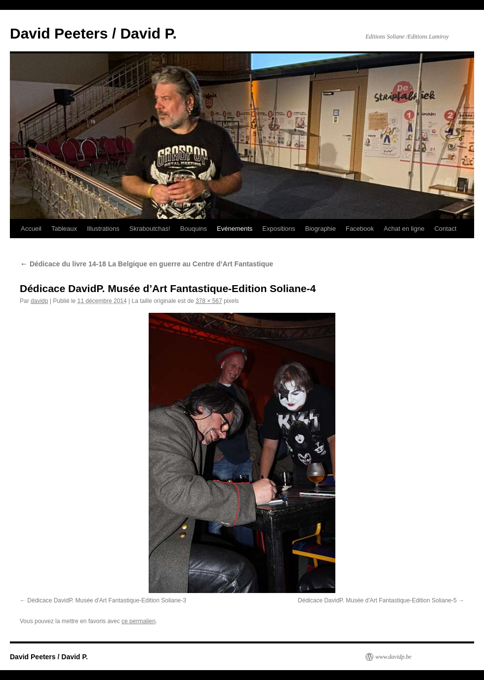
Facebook (360, 228)
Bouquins (193, 228)
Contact (445, 228)
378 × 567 (209, 301)
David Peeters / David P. (93, 33)
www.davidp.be (393, 656)
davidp (39, 301)
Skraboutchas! (149, 228)
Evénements (234, 228)
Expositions (278, 228)
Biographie (320, 228)
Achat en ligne (404, 228)
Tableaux (64, 228)
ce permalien (138, 621)
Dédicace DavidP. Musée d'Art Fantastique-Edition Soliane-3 (106, 600)
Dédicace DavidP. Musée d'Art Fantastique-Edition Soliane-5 (377, 600)
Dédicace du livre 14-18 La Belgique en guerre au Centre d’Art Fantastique (146, 264)
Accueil (31, 228)
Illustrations (103, 228)
